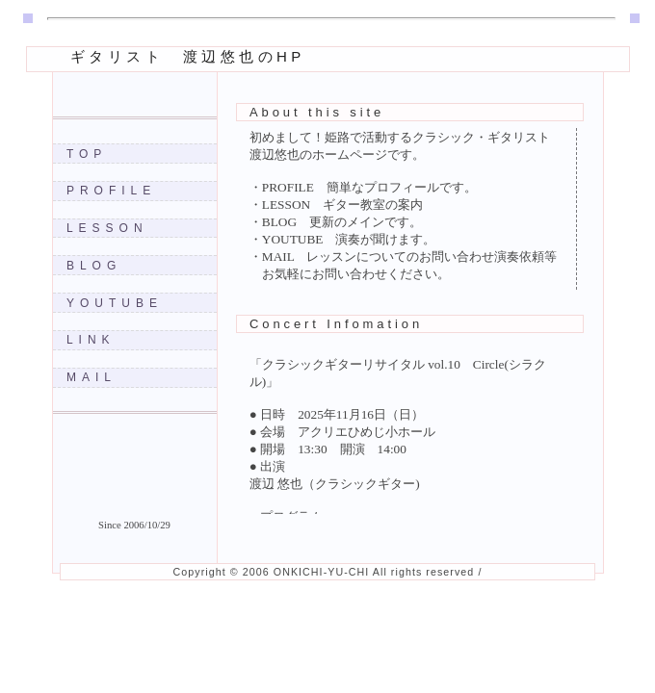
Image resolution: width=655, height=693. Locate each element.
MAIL (91, 377)
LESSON (107, 228)
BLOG (93, 265)
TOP (86, 154)
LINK (91, 339)
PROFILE (111, 190)
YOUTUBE (114, 303)
